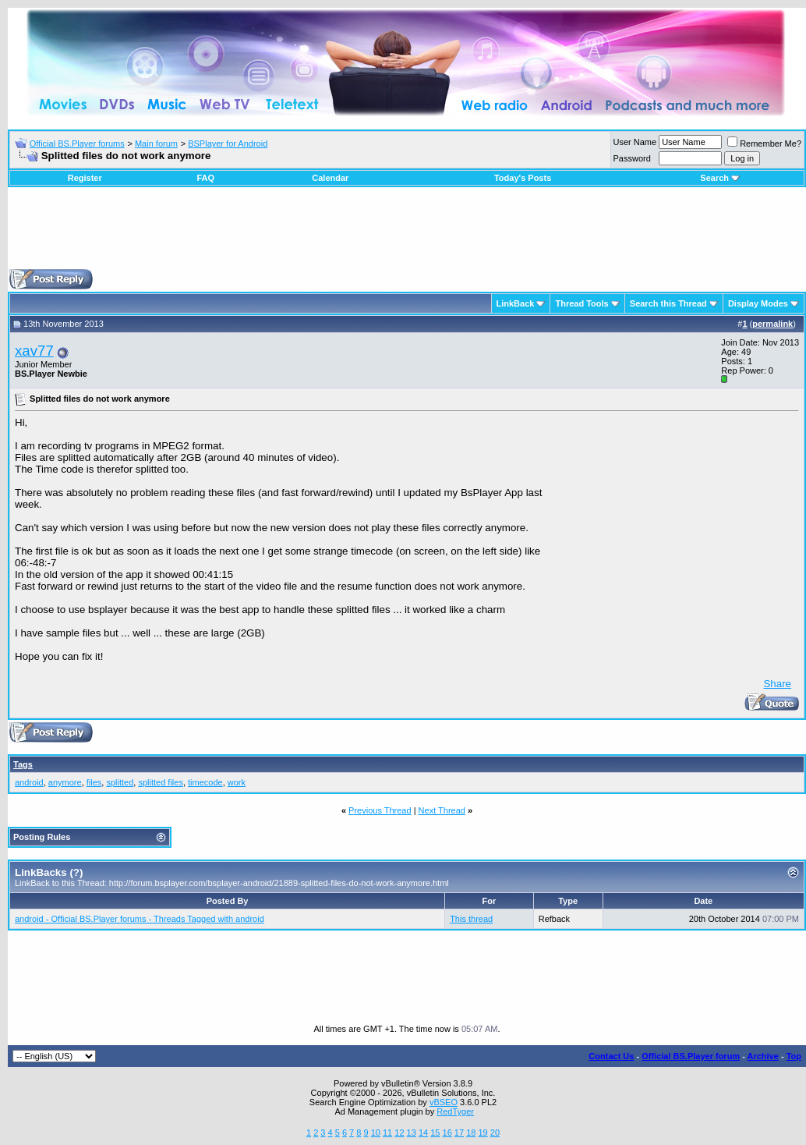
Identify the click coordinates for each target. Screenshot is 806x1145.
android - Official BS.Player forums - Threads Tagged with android (139, 918)
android (29, 782)
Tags (23, 764)
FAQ (205, 178)
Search (720, 178)
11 (387, 1132)
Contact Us (611, 1056)
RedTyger (455, 1111)
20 (495, 1132)
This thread (471, 918)
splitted (119, 782)
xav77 (34, 350)
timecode (205, 782)
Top (794, 1056)
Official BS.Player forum (691, 1056)
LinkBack (516, 303)
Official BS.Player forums (77, 143)
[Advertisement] (407, 234)
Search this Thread (668, 303)
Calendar (330, 178)
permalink (772, 323)
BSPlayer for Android (227, 143)
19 (482, 1132)
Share (777, 683)
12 (399, 1132)
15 (435, 1132)
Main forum (156, 143)
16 (447, 1132)
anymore (65, 782)
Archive (763, 1056)
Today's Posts (522, 178)
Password (632, 158)
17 (459, 1132)
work (237, 782)
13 (411, 1132)
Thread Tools (581, 303)
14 (423, 1132)
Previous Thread (380, 810)
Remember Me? (764, 143)
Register (85, 178)
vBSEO (444, 1102)
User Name (635, 142)
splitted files (160, 782)
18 (470, 1132)
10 (375, 1132)
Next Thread (442, 810)
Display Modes (758, 303)
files (94, 782)
